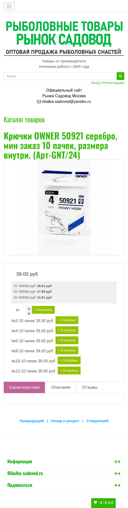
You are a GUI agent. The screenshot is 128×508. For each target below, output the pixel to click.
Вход (95, 83)
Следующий (97, 421)
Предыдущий (31, 421)
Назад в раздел (65, 421)
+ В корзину (43, 310)
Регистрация (113, 83)
